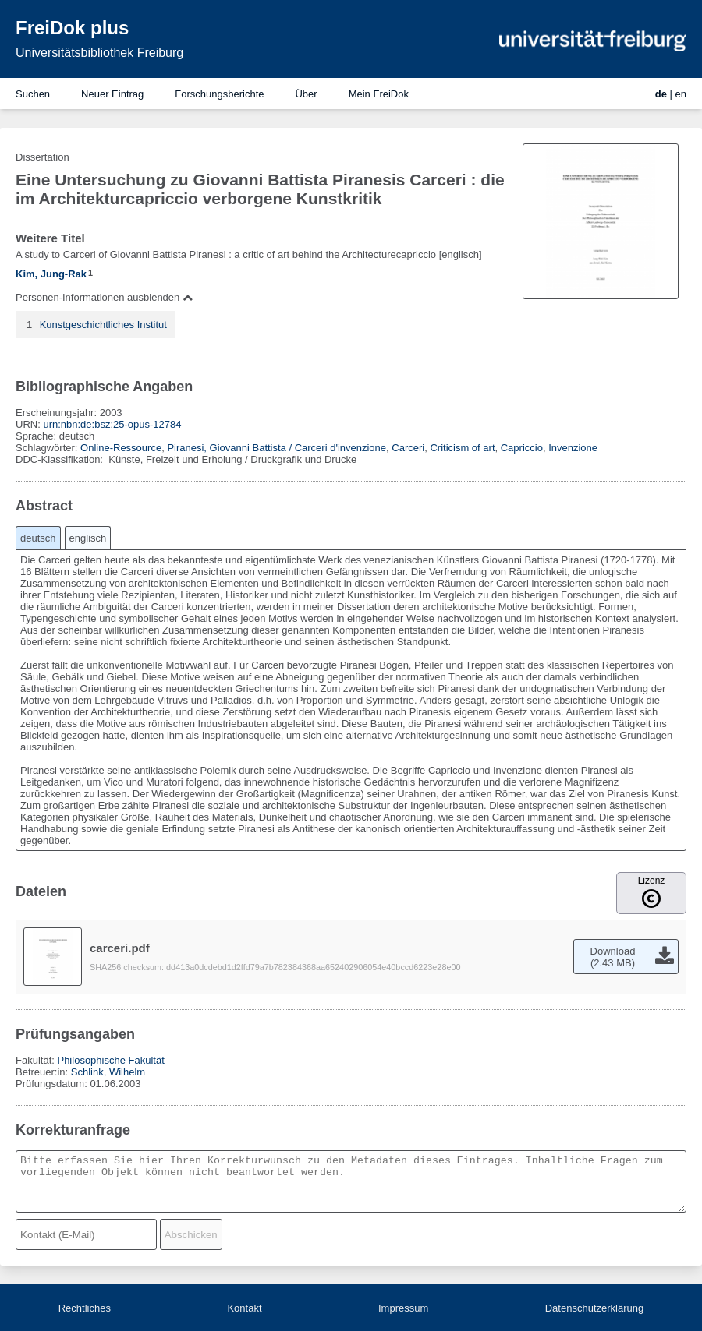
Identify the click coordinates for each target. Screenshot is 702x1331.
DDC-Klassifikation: (61, 459)
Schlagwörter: (48, 448)
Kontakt (244, 1308)
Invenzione (572, 448)
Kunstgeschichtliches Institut (103, 324)
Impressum (403, 1308)
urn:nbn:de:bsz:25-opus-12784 (112, 424)
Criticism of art (462, 448)
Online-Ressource (120, 448)
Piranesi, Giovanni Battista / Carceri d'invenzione (276, 448)
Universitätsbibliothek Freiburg (99, 52)
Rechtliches (84, 1308)
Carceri (408, 448)
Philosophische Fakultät (110, 1060)
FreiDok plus (72, 27)
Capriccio (522, 448)
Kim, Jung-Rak (51, 274)
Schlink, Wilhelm (108, 1072)
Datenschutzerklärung (594, 1308)
